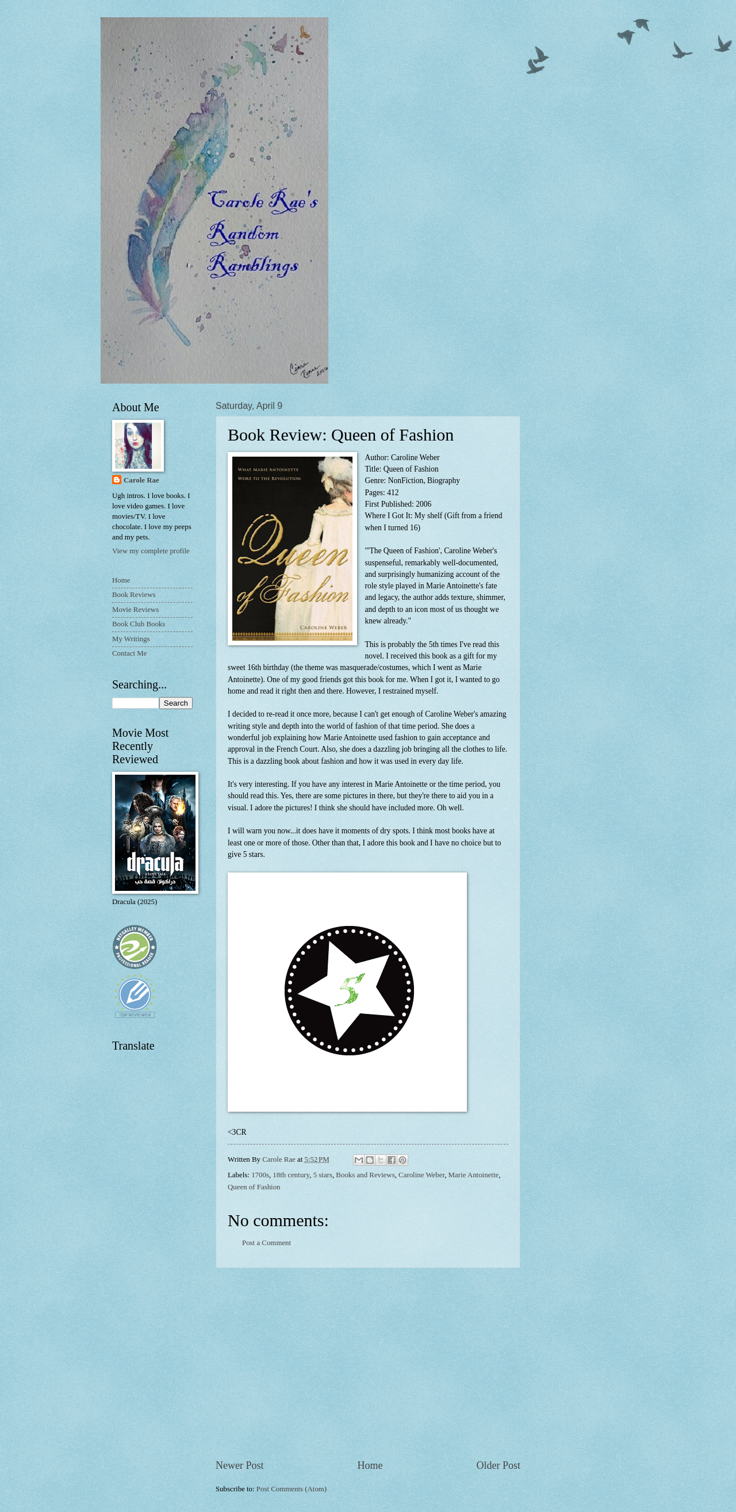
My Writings (131, 639)
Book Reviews (133, 595)
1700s (260, 1175)
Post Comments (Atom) (291, 1489)
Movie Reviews (135, 610)
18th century (291, 1175)
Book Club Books (138, 624)
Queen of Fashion (254, 1187)
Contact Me (129, 653)
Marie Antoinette (473, 1175)
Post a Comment (266, 1243)
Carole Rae (141, 480)
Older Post (498, 1465)
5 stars (322, 1175)
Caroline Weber (421, 1175)
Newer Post (240, 1465)
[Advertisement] (368, 1363)
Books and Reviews (365, 1175)
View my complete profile (151, 551)
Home (369, 1465)
